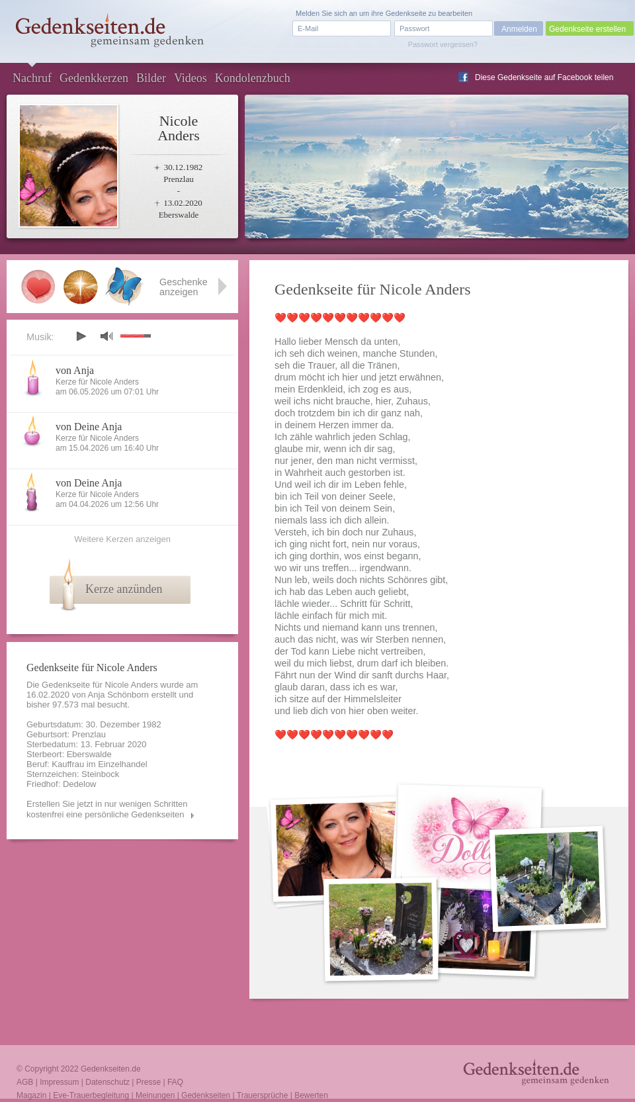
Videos (190, 78)
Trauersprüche (262, 1095)
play (80, 336)
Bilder (151, 78)
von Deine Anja (89, 426)
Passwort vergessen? (443, 44)
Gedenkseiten (205, 1095)
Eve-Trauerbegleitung (91, 1095)
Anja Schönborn (118, 695)
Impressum (59, 1082)
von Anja (75, 370)
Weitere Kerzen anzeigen (122, 539)
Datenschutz (107, 1082)
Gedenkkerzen (94, 78)
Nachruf (32, 78)
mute (106, 336)
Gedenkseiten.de (111, 1069)
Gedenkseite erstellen (587, 29)
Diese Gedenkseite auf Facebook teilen (544, 77)
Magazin (31, 1095)
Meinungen (155, 1095)
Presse (148, 1082)
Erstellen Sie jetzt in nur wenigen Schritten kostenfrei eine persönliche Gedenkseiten (107, 809)
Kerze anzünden (123, 589)
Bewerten (311, 1095)
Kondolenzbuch (252, 78)
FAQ (175, 1082)
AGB (25, 1082)
